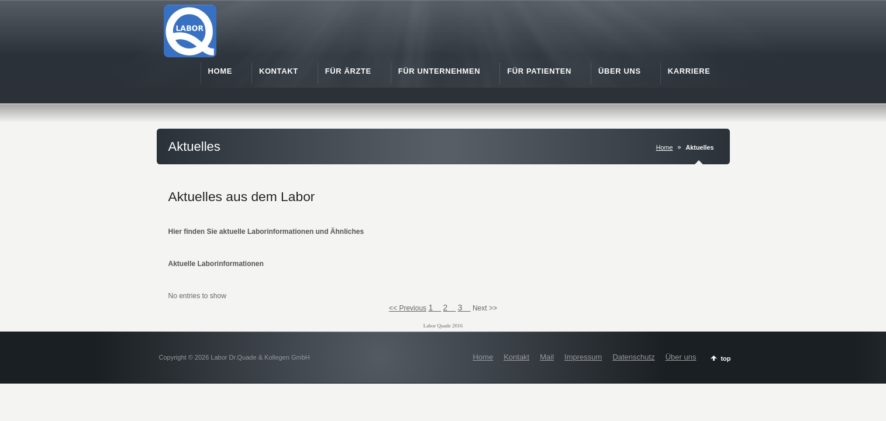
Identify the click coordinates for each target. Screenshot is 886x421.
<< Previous (407, 308)
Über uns (681, 357)
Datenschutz (633, 357)
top (725, 358)
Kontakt (516, 357)
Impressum (583, 357)
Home (664, 147)
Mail (547, 357)
